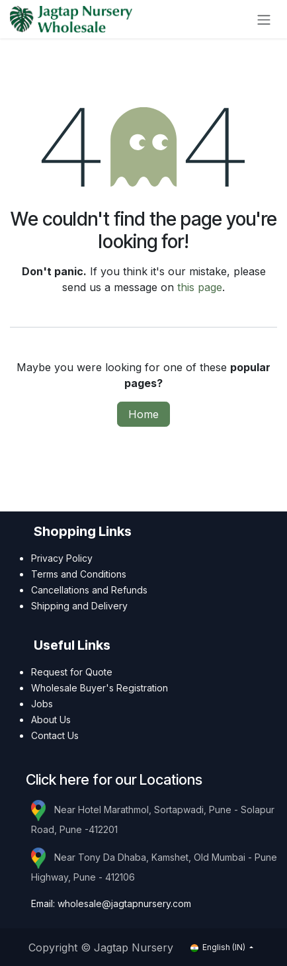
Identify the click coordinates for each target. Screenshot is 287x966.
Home (143, 414)
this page (199, 287)
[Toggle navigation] (264, 19)
